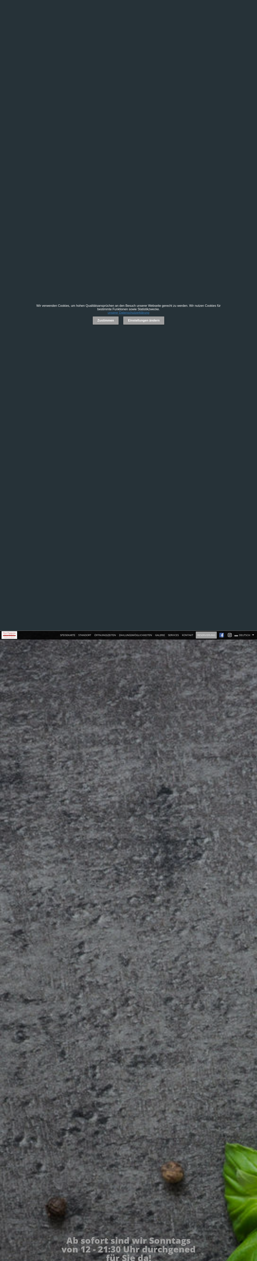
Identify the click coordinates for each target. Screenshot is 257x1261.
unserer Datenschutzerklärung (128, 312)
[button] (245, 635)
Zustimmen (105, 320)
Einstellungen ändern (144, 320)
